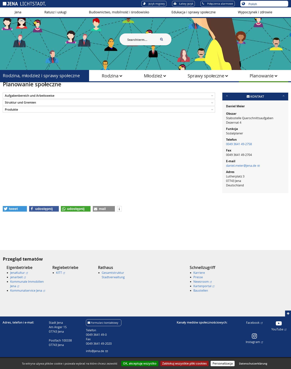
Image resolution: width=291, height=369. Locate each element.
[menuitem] (18, 12)
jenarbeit (18, 277)
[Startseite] (7, 91)
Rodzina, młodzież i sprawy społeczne (41, 75)
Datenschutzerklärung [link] (253, 363)
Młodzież (153, 76)
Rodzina (110, 76)
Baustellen (200, 290)
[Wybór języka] (266, 4)
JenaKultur (19, 273)
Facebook (254, 322)
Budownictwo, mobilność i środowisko (119, 12)
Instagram (254, 341)
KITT (60, 273)
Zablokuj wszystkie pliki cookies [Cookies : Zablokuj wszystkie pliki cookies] (184, 363)
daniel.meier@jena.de (243, 184)
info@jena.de (97, 351)
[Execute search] (161, 39)
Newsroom (202, 282)
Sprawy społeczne (206, 76)
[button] (109, 114)
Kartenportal (203, 286)
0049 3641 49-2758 (239, 162)
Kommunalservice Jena (27, 290)
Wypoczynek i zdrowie (255, 12)
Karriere (199, 273)
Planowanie (262, 76)
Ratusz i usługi (55, 12)
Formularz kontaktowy (104, 322)
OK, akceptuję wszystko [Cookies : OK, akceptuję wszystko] (139, 363)
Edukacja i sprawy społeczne (193, 12)
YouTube (278, 329)
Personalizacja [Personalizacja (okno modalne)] (222, 363)
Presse (198, 277)
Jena (18, 12)
